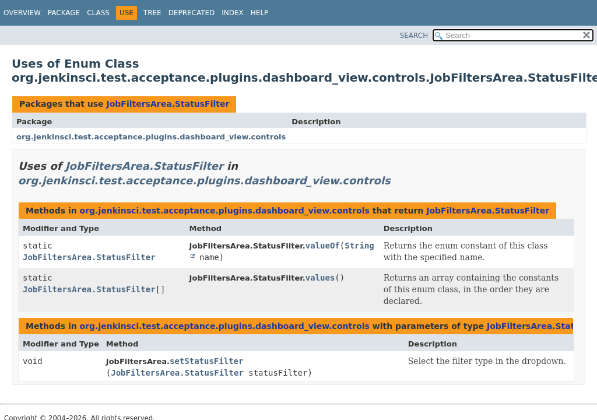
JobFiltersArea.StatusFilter (167, 103)
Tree (152, 13)
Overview (22, 13)
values (320, 277)
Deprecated (191, 13)
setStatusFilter (206, 361)
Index (233, 13)
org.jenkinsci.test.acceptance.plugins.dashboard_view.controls (151, 136)
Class (98, 13)
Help (260, 13)
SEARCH (414, 36)
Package (64, 13)
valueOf (322, 245)
